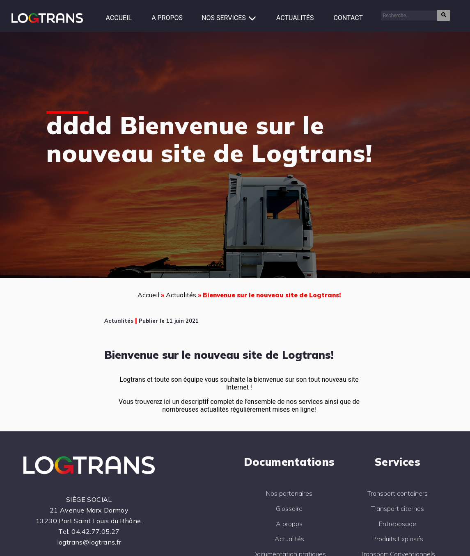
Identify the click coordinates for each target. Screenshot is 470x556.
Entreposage (397, 524)
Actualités (295, 18)
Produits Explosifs (397, 539)
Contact (348, 18)
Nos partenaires (289, 493)
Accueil (119, 18)
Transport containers (397, 493)
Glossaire (289, 508)
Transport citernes (397, 508)
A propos (167, 18)
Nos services (224, 18)
